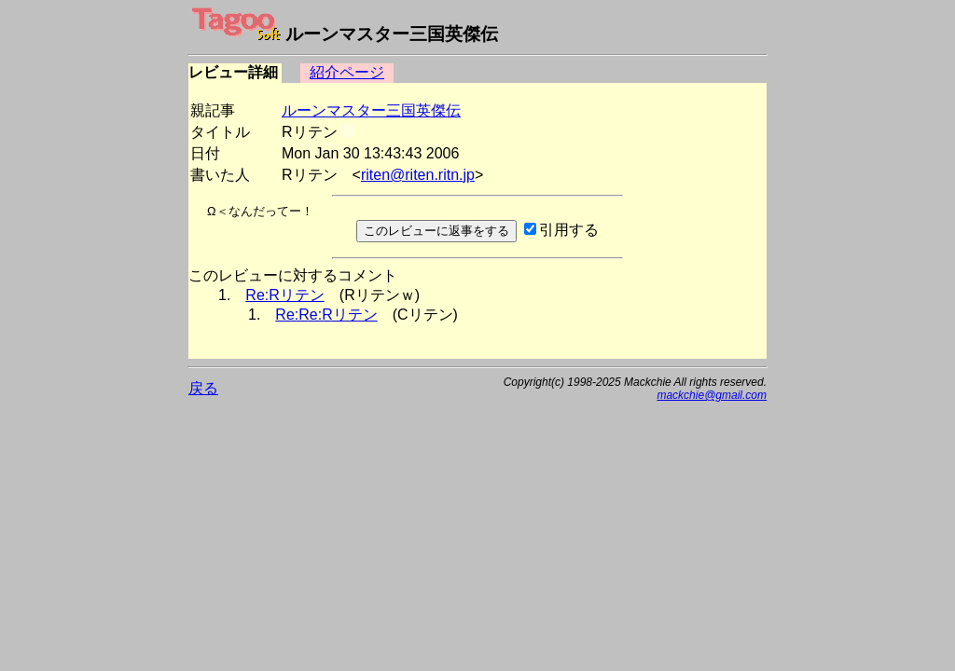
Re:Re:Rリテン (326, 314)
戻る (203, 388)
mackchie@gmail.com (712, 395)
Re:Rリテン (284, 295)
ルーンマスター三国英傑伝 (371, 110)
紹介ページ (347, 72)
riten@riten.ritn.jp (418, 175)
